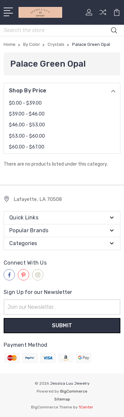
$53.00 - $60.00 (27, 136)
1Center (86, 407)
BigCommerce (73, 391)
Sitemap (62, 399)
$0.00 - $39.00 (25, 103)
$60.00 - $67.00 (26, 147)
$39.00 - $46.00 (27, 114)
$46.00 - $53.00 (27, 125)
